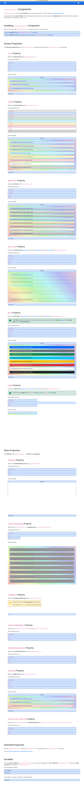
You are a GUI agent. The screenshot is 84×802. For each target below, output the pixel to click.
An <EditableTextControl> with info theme (20, 153)
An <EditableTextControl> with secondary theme (22, 146)
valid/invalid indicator (58, 13)
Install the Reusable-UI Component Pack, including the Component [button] (29, 35)
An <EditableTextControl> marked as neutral (21, 698)
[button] (42, 62)
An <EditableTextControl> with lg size (22, 88)
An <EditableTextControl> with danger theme (21, 160)
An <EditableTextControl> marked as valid (20, 702)
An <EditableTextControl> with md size (19, 84)
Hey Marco (53, 790)
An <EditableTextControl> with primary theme (21, 142)
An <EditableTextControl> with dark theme (20, 167)
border (49, 250)
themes (62, 320)
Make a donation (10, 798)
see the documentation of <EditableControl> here (20, 751)
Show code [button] (10, 93)
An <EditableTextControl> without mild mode (21, 347)
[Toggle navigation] (78, 3)
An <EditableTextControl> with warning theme (21, 156)
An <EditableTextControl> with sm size (18, 81)
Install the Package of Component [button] (21, 32)
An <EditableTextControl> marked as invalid (21, 706)
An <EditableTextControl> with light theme (20, 164)
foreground (38, 250)
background (25, 250)
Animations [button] (7, 773)
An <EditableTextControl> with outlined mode (21, 274)
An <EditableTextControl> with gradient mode (21, 208)
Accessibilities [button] (8, 770)
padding (31, 389)
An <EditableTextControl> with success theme (21, 149)
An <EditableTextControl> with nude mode (20, 416)
